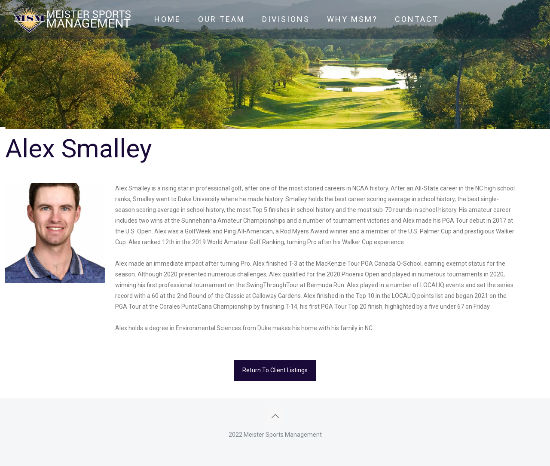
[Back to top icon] (275, 416)
